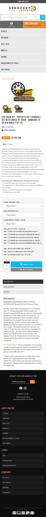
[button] (23, 17)
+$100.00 (18, 248)
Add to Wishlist (28, 270)
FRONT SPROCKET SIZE (12, 202)
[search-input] (20, 17)
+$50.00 (22, 234)
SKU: (3, 127)
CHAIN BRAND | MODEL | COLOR (14, 220)
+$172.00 (18, 254)
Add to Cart (28, 264)
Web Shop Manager (23, 509)
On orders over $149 (34, 24)
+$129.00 (19, 251)
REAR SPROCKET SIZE (11, 211)
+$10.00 (21, 231)
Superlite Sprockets (8, 79)
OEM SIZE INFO (9, 287)
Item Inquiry (9, 144)
